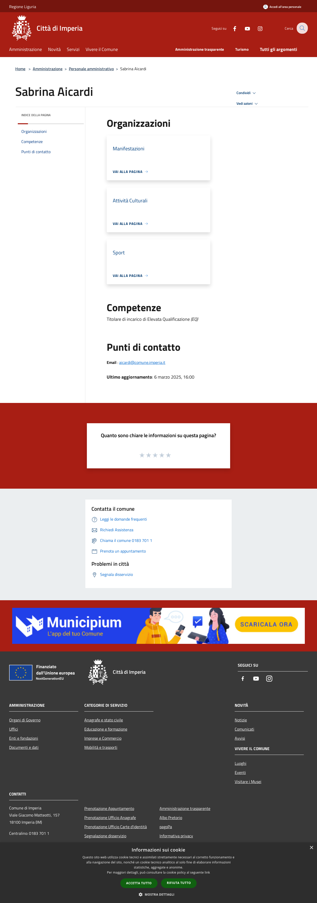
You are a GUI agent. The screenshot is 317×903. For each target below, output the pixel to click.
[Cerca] (302, 28)
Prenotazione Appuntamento (109, 808)
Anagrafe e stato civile (103, 720)
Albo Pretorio (171, 818)
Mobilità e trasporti (100, 747)
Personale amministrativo (91, 69)
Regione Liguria (22, 7)
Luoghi (240, 763)
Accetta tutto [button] (139, 883)
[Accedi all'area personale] (282, 7)
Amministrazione (47, 69)
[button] (158, 894)
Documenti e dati (24, 747)
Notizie (241, 720)
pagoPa (166, 827)
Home (20, 69)
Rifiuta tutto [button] (179, 883)
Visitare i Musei (248, 781)
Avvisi (240, 738)
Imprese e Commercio (102, 738)
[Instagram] (256, 28)
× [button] (311, 848)
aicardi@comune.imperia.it (142, 362)
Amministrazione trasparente (185, 808)
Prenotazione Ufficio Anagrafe (110, 818)
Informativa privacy (176, 836)
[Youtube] (244, 28)
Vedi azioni (247, 104)
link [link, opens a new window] (207, 872)
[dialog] (158, 872)
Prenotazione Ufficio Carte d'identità (115, 827)
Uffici (13, 729)
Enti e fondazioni (23, 738)
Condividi (246, 93)
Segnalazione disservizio (105, 836)
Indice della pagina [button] (36, 115)
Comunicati (244, 729)
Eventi (240, 772)
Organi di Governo (24, 720)
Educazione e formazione (105, 729)
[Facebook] (231, 28)
